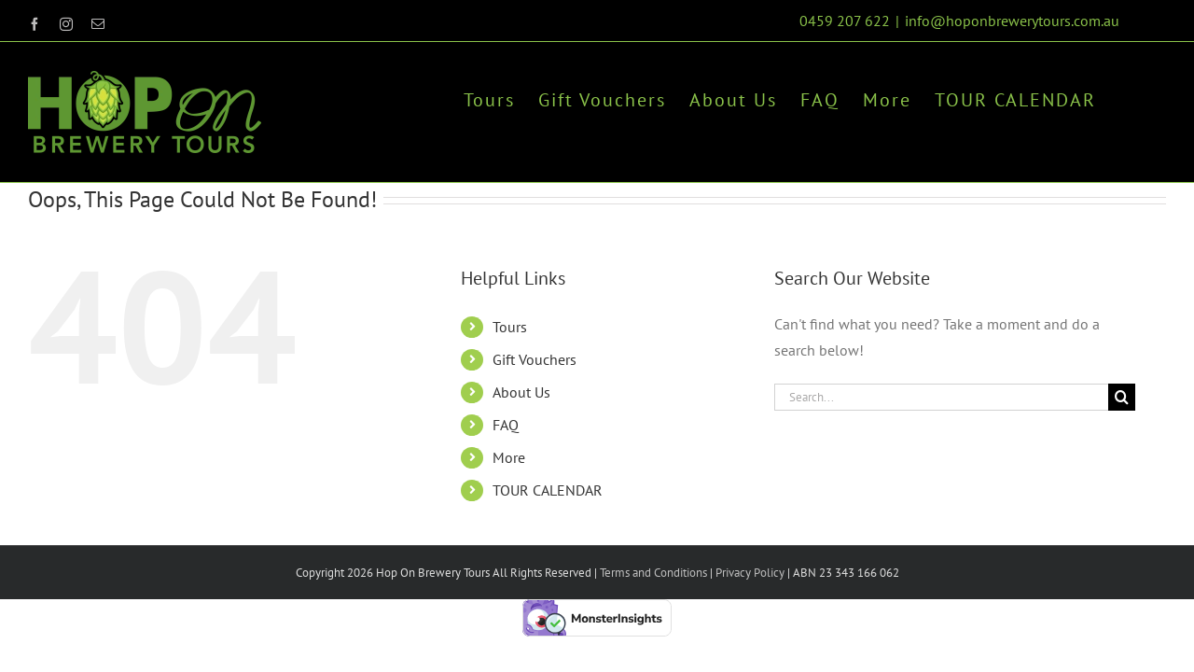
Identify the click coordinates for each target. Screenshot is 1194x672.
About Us (521, 392)
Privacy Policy (748, 573)
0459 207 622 (844, 20)
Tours (510, 326)
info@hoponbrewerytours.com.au (1012, 20)
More (509, 457)
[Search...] (941, 397)
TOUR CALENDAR (548, 490)
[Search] (1121, 397)
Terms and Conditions (653, 573)
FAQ (506, 424)
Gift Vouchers (534, 359)
